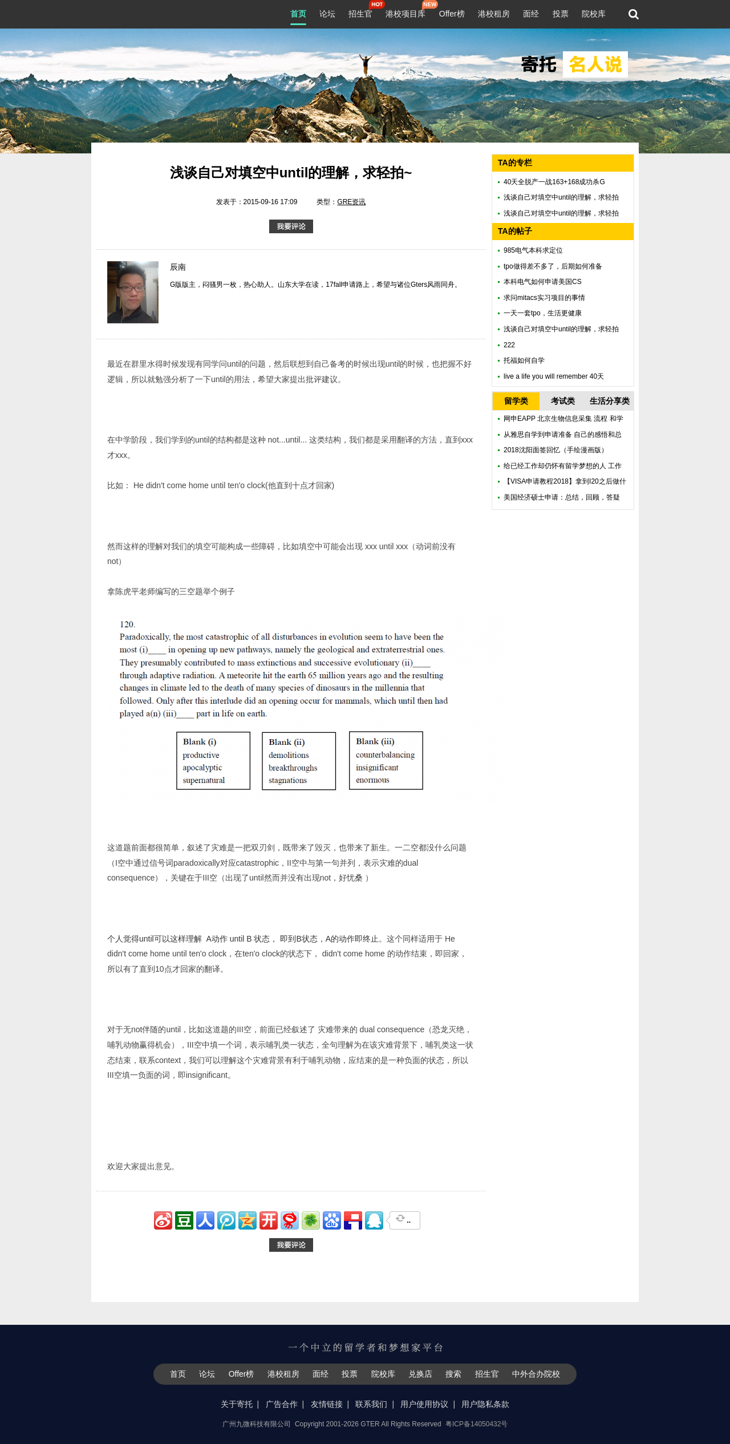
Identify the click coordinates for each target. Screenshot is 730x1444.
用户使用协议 (424, 1404)
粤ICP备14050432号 (476, 1424)
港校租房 (494, 13)
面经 (531, 13)
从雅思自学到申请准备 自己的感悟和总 (563, 435)
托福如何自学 (524, 360)
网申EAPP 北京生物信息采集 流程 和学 (563, 419)
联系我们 (371, 1404)
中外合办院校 (536, 1373)
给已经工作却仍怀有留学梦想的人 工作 (563, 466)
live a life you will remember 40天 (554, 376)
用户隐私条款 (485, 1404)
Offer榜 (452, 13)
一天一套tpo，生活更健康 (543, 313)
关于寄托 (237, 1404)
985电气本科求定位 (533, 250)
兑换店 (420, 1373)
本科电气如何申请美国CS (543, 282)
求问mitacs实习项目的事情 (544, 298)
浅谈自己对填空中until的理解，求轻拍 (561, 197)
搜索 (453, 1373)
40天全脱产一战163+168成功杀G (554, 182)
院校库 (594, 13)
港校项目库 (405, 12)
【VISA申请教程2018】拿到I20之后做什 (565, 481)
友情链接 (327, 1404)
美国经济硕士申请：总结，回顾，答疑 (562, 497)
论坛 (327, 13)
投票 (561, 13)
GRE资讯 (351, 202)
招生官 (360, 12)
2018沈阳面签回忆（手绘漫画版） (556, 450)
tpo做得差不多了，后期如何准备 (553, 266)
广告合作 (282, 1404)
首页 (298, 13)
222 (509, 345)
